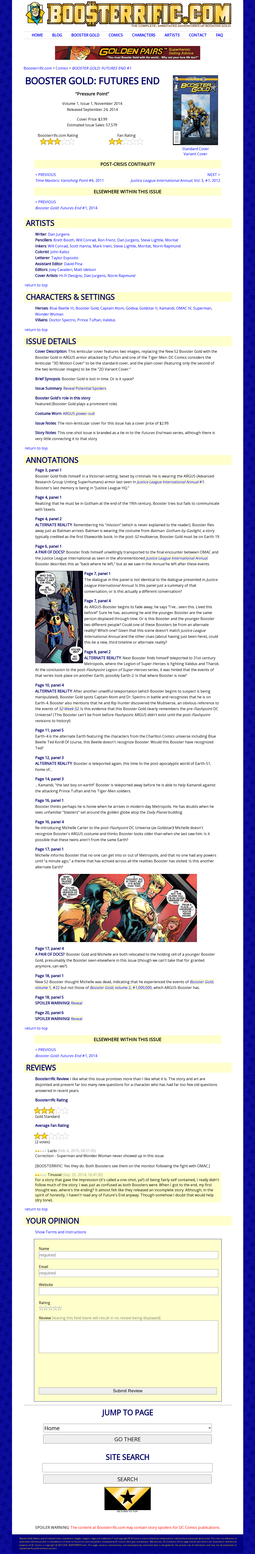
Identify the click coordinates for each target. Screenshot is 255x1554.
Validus (109, 319)
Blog (57, 35)
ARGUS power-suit (79, 413)
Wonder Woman (49, 314)
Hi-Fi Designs (70, 275)
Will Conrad (86, 240)
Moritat (171, 240)
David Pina (73, 263)
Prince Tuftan (89, 319)
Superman (202, 308)
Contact (198, 35)
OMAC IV (183, 308)
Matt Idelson (85, 269)
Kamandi (166, 308)
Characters (143, 35)
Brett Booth (63, 240)
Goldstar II (148, 308)
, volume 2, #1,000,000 (121, 987)
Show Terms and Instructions (60, 1232)
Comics (116, 35)
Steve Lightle (152, 240)
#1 (102, 68)
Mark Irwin (102, 246)
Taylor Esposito (64, 257)
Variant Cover (195, 153)
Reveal (76, 1003)
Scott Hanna (80, 246)
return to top (36, 285)
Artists (172, 35)
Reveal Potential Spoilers (84, 388)
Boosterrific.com (38, 68)
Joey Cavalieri (60, 269)
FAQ (219, 35)
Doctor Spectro (62, 319)
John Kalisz (59, 251)
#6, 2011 (69, 180)
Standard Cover (195, 148)
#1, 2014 (66, 207)
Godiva (132, 308)
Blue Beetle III (61, 308)
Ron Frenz (106, 240)
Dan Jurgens (59, 234)
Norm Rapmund (167, 246)
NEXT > (213, 174)
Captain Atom (112, 308)
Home (37, 35)
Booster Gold (85, 35)
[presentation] (74, 1368)
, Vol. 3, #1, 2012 (175, 180)
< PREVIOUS (45, 174)
